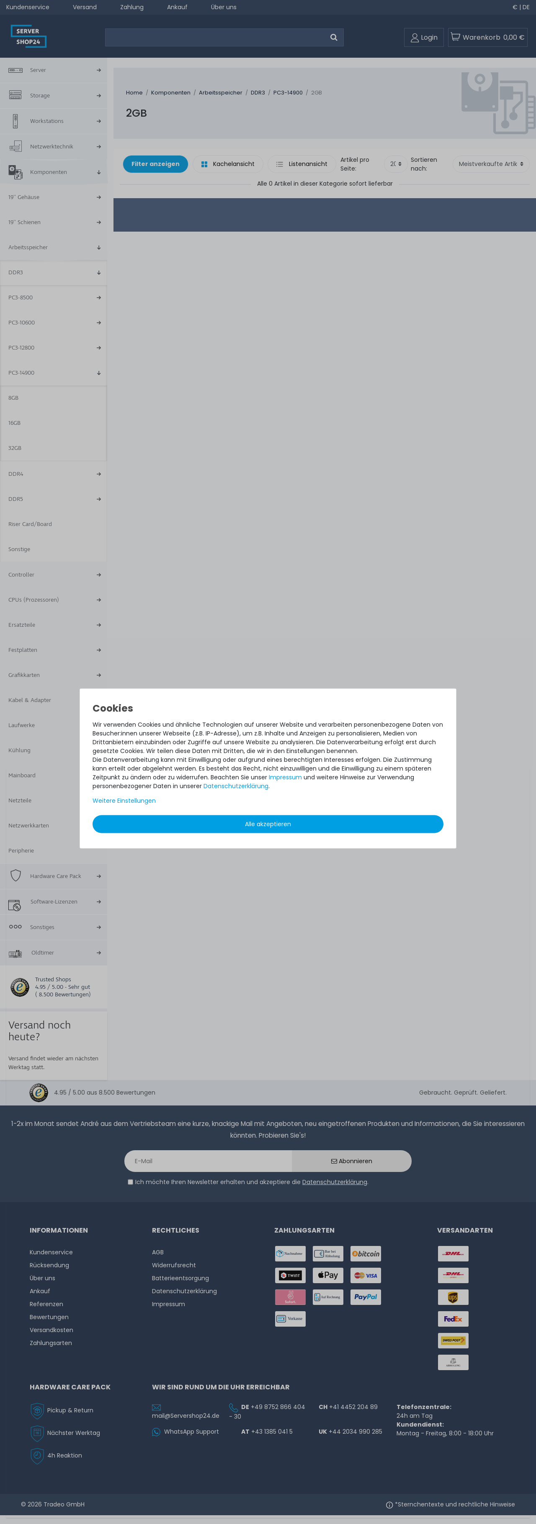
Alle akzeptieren (268, 823)
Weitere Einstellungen (124, 800)
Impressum (285, 777)
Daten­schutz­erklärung (236, 785)
